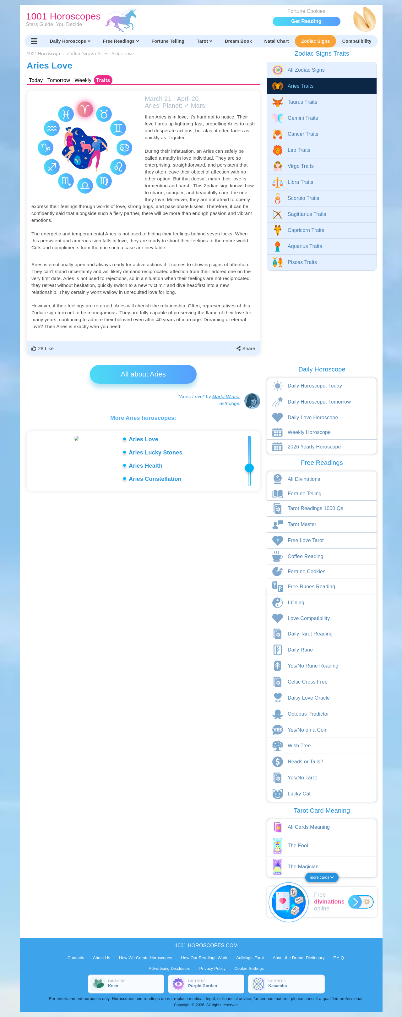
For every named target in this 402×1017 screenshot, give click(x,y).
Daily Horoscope (70, 41)
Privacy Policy (212, 968)
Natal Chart (276, 41)
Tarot (205, 41)
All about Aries (143, 374)
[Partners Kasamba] (286, 984)
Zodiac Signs (315, 41)
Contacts (76, 957)
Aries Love (143, 439)
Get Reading (306, 21)
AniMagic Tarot (250, 957)
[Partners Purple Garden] (206, 984)
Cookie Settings (249, 968)
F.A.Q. (339, 957)
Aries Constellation (155, 479)
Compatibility (357, 41)
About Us (101, 957)
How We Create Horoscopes (145, 957)
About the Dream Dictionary (299, 957)
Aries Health (145, 466)
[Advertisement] (144, 546)
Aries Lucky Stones (155, 452)
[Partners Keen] (126, 984)
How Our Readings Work (204, 957)
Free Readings (121, 41)
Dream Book (238, 41)
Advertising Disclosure (170, 968)
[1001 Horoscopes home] (146, 20)
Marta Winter (226, 396)
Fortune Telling (167, 41)
